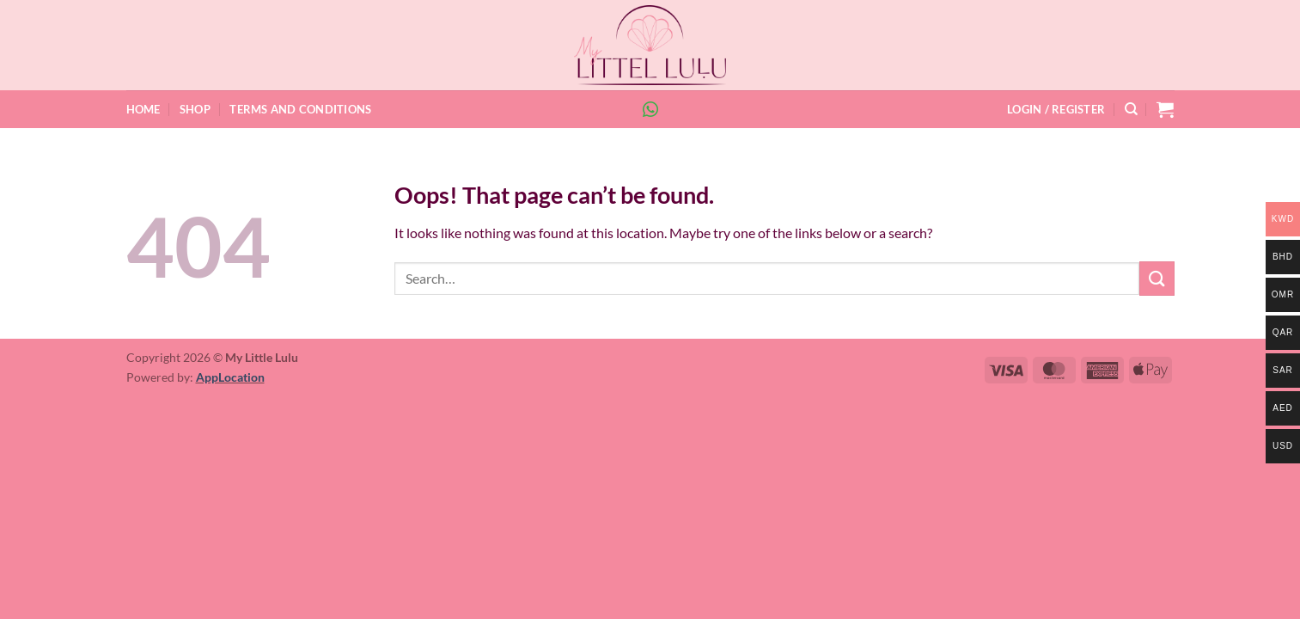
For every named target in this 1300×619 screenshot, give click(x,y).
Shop (195, 109)
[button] (1056, 109)
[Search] (1131, 109)
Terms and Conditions (300, 109)
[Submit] (1156, 278)
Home (143, 109)
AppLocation (230, 377)
